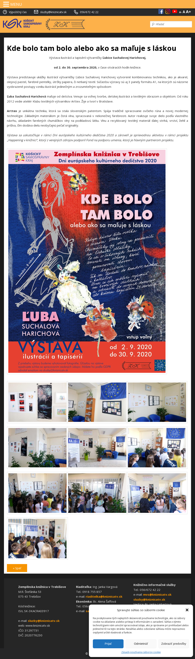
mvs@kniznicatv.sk (157, 594)
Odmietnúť (141, 643)
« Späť (17, 568)
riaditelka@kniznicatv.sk (104, 596)
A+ (188, 11)
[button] (187, 610)
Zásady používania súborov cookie (141, 652)
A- (180, 12)
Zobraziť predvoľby (173, 643)
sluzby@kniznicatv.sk (44, 621)
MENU (16, 4)
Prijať (108, 643)
